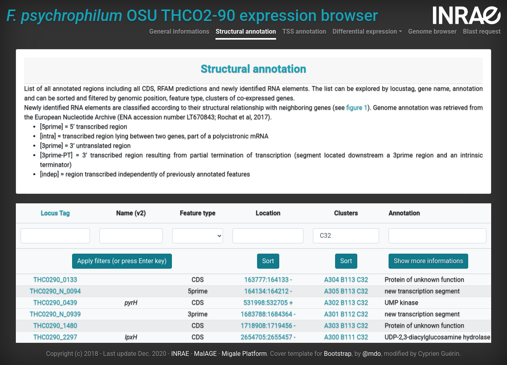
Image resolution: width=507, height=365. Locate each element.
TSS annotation (304, 31)
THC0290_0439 (55, 302)
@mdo (371, 353)
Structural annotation (245, 31)
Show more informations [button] (428, 261)
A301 (331, 314)
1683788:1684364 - (268, 314)
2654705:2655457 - (268, 337)
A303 (331, 325)
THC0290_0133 (55, 279)
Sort (268, 261)
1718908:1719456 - (268, 325)
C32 (362, 279)
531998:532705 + (268, 302)
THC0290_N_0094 (55, 291)
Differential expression (364, 31)
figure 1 (356, 107)
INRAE (180, 353)
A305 (331, 291)
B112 (348, 314)
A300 (331, 337)
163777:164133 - (268, 279)
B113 (348, 279)
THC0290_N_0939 (55, 314)
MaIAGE (205, 353)
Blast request (482, 31)
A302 (331, 302)
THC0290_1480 (55, 325)
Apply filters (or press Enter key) (122, 261)
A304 (331, 279)
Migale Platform (244, 353)
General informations (179, 31)
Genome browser (432, 31)
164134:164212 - (268, 291)
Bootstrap (338, 353)
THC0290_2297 (55, 337)
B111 (348, 337)
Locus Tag (55, 213)
